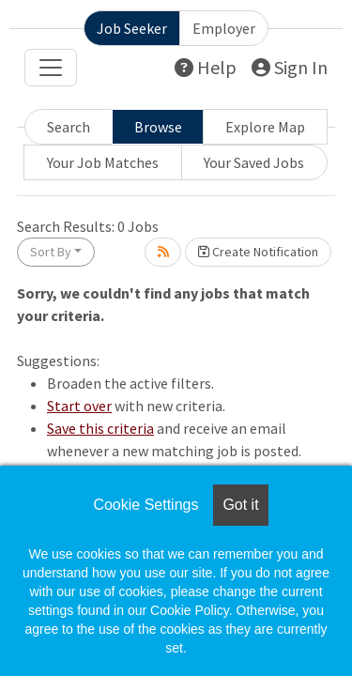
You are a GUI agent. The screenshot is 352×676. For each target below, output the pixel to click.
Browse (158, 126)
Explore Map (265, 126)
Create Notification (258, 251)
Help (206, 67)
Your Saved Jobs (254, 162)
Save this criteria (100, 428)
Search (68, 126)
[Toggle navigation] (50, 67)
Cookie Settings (145, 505)
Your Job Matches (103, 162)
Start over (79, 405)
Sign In (290, 67)
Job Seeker (132, 28)
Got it (240, 505)
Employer (223, 28)
